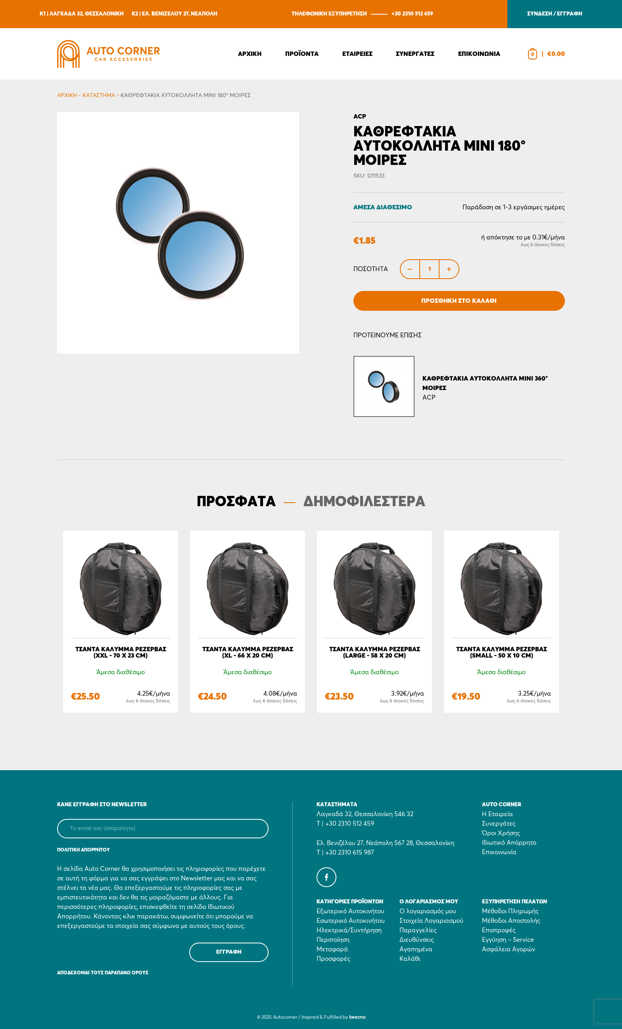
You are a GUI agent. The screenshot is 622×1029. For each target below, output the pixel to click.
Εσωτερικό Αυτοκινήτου (351, 921)
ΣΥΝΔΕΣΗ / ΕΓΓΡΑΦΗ (554, 14)
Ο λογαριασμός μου (427, 911)
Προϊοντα (302, 54)
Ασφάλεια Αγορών (508, 949)
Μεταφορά (332, 949)
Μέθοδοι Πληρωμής (510, 911)
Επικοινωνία (499, 852)
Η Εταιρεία (497, 814)
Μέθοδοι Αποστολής (511, 921)
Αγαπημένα (415, 949)
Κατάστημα (99, 95)
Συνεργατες (415, 54)
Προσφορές (333, 959)
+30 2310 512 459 (412, 14)
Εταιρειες (357, 54)
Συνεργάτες (499, 824)
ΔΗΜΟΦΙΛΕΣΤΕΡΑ (364, 502)
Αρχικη (249, 54)
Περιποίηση (333, 940)
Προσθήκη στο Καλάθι (459, 301)
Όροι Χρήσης (501, 833)
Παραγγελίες (418, 930)
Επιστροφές (499, 930)
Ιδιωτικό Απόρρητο (509, 843)
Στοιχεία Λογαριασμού (431, 921)
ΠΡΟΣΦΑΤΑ (236, 502)
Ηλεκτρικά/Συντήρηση (349, 930)
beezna (357, 1017)
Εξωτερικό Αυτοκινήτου (350, 911)
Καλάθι (409, 959)
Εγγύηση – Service (508, 940)
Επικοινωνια (479, 54)
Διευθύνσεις (416, 940)
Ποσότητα (370, 269)
